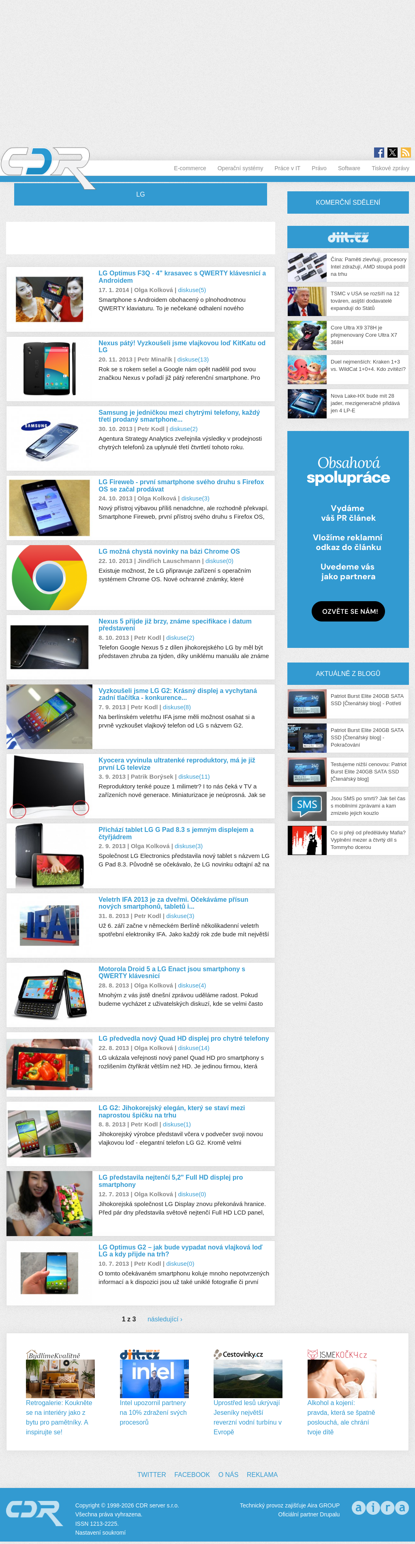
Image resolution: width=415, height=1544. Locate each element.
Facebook (192, 1474)
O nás (228, 1474)
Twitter (151, 1474)
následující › (165, 1319)
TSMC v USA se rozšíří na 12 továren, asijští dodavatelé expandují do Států (365, 300)
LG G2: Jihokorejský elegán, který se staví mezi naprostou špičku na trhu (171, 1111)
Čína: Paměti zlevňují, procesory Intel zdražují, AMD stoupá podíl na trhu (368, 266)
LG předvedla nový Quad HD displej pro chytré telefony (183, 1038)
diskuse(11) (194, 776)
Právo (319, 168)
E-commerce (190, 168)
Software (349, 168)
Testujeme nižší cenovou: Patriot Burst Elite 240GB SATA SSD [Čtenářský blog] (368, 771)
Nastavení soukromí (100, 1532)
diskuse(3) (196, 498)
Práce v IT (288, 168)
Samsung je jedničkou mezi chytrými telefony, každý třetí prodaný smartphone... (179, 416)
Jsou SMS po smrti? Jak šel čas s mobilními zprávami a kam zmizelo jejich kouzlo (368, 805)
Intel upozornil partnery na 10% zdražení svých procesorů (153, 1412)
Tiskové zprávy (390, 168)
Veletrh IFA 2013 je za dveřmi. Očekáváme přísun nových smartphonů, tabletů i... (173, 903)
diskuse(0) (219, 560)
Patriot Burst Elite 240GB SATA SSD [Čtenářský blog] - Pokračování (367, 737)
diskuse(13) (193, 359)
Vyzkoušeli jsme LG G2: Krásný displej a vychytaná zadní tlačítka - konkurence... (177, 694)
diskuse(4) (192, 985)
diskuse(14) (194, 1047)
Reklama (262, 1474)
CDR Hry (348, 237)
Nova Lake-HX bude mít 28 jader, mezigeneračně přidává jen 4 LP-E (365, 403)
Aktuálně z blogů (348, 673)
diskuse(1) (177, 1124)
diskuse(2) (184, 428)
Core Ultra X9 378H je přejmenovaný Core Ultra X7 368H (364, 335)
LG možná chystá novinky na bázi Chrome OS (169, 551)
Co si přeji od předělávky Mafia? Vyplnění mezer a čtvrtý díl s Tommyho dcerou (368, 839)
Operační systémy (240, 168)
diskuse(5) (192, 289)
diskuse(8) (177, 707)
